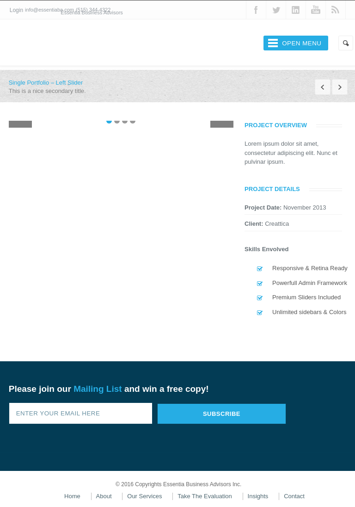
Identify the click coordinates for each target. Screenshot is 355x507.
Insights (258, 496)
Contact (294, 496)
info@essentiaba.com (49, 9)
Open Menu (301, 43)
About (104, 496)
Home (72, 496)
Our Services (144, 496)
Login (16, 10)
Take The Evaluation (205, 496)
